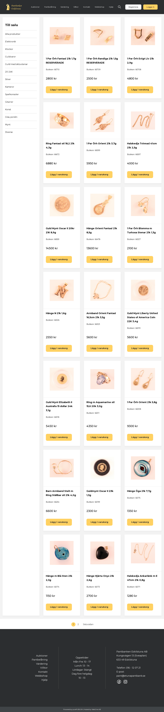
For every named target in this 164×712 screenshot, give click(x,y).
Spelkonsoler (12, 94)
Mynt (8, 124)
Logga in (150, 7)
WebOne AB (96, 709)
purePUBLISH (78, 709)
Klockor (9, 49)
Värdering (64, 7)
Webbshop (99, 7)
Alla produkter (12, 34)
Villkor (76, 7)
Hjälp (111, 7)
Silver (8, 79)
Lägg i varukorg (59, 89)
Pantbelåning (50, 7)
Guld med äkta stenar (16, 64)
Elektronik (10, 41)
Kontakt (86, 7)
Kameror (9, 87)
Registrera (133, 7)
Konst (8, 109)
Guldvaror (10, 56)
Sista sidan (88, 624)
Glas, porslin (11, 117)
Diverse (9, 132)
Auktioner (35, 7)
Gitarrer (9, 102)
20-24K (9, 72)
